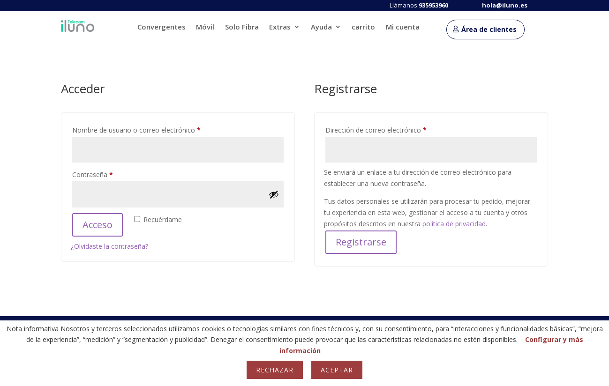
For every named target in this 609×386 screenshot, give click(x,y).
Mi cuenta (403, 27)
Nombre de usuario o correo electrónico (153, 129)
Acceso (98, 224)
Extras (280, 27)
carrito (363, 27)
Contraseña (109, 173)
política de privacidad (454, 223)
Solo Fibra (242, 27)
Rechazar (274, 369)
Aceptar (337, 369)
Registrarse (361, 242)
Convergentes (161, 27)
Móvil (205, 27)
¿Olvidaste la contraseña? (109, 246)
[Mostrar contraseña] (274, 194)
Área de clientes (489, 29)
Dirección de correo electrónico (392, 129)
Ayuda (321, 27)
